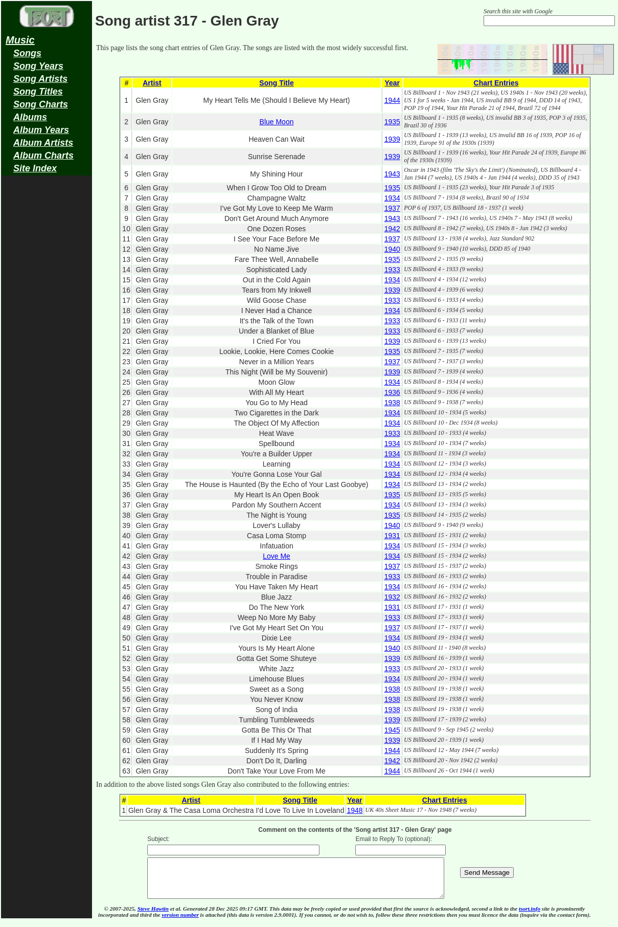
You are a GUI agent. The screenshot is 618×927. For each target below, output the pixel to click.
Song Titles (38, 91)
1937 (392, 208)
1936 (392, 392)
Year (392, 83)
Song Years (38, 66)
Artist (152, 83)
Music (20, 40)
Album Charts (43, 155)
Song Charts (40, 104)
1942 (392, 229)
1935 (392, 122)
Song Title (276, 83)
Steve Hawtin (153, 916)
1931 (392, 536)
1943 (392, 174)
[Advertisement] (46, 340)
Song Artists (40, 79)
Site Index (35, 168)
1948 (354, 810)
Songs (27, 53)
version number (180, 922)
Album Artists (43, 143)
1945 (392, 730)
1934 (392, 198)
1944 (392, 100)
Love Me (276, 556)
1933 (392, 270)
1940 (392, 249)
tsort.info (529, 916)
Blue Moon (277, 122)
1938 (392, 403)
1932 (392, 597)
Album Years (41, 130)
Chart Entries (496, 83)
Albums (30, 117)
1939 (392, 139)
